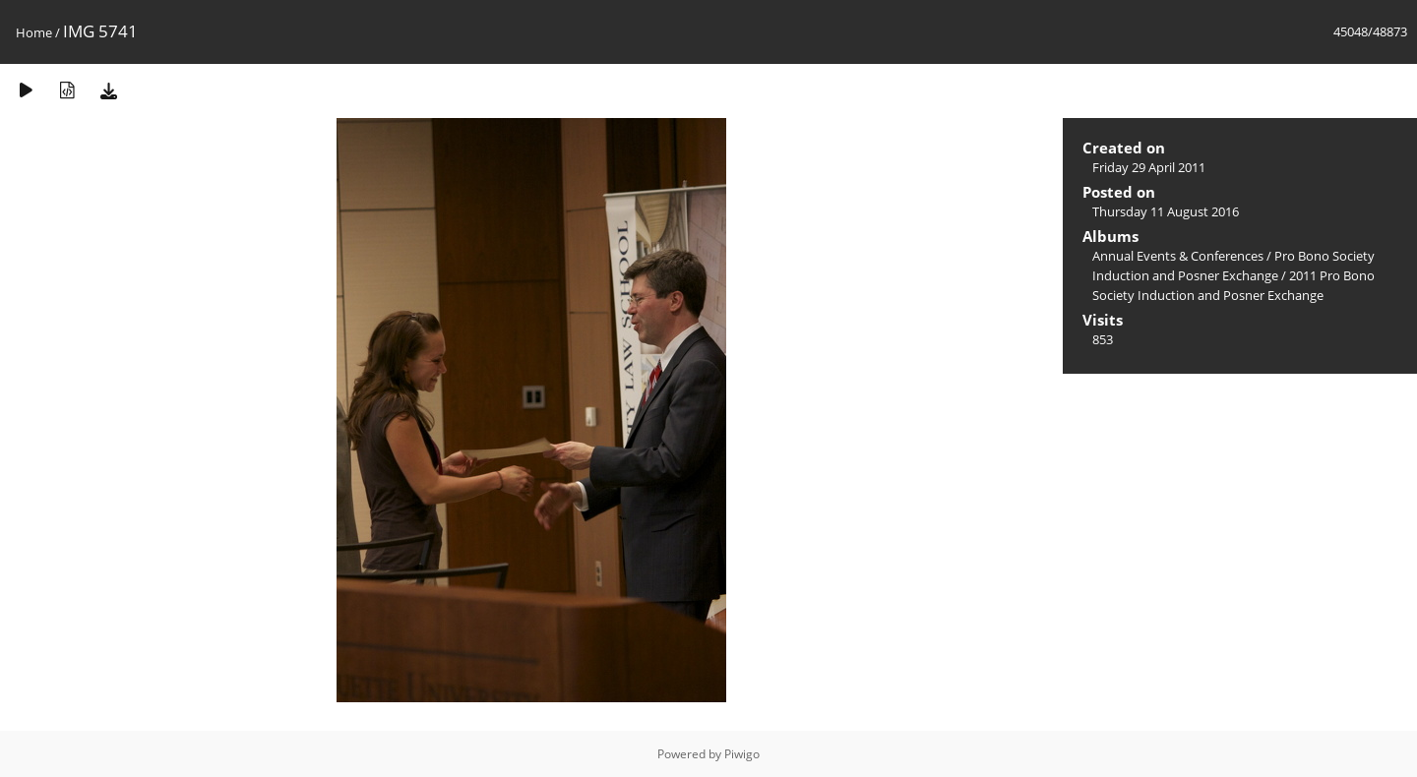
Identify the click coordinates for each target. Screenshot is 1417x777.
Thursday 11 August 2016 (1165, 211)
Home (34, 32)
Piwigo (742, 754)
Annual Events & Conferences (1177, 256)
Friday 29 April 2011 (1148, 167)
